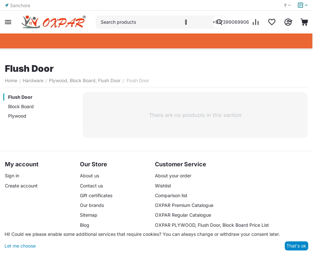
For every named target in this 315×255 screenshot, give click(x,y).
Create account (21, 185)
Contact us (91, 185)
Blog (84, 225)
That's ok (296, 246)
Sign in (12, 175)
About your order (173, 175)
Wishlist (163, 185)
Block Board (21, 106)
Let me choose (20, 246)
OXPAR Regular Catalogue (183, 215)
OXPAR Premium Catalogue (184, 205)
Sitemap (88, 215)
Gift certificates (96, 195)
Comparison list (171, 195)
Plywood (17, 116)
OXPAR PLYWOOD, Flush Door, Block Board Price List (212, 225)
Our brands (92, 205)
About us (89, 175)
